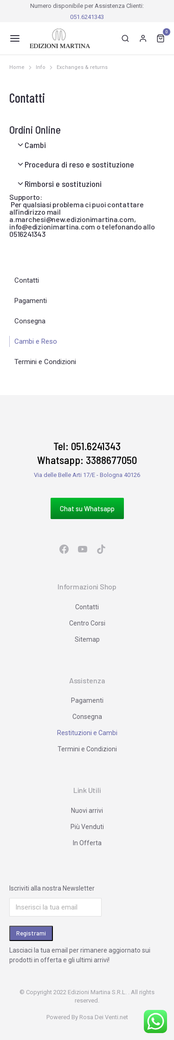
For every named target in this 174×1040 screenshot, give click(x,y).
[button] (14, 38)
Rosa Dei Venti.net (103, 1017)
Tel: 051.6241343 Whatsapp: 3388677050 (87, 453)
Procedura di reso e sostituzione (79, 164)
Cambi (35, 145)
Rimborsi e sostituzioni (63, 184)
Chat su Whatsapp (87, 508)
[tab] (87, 145)
